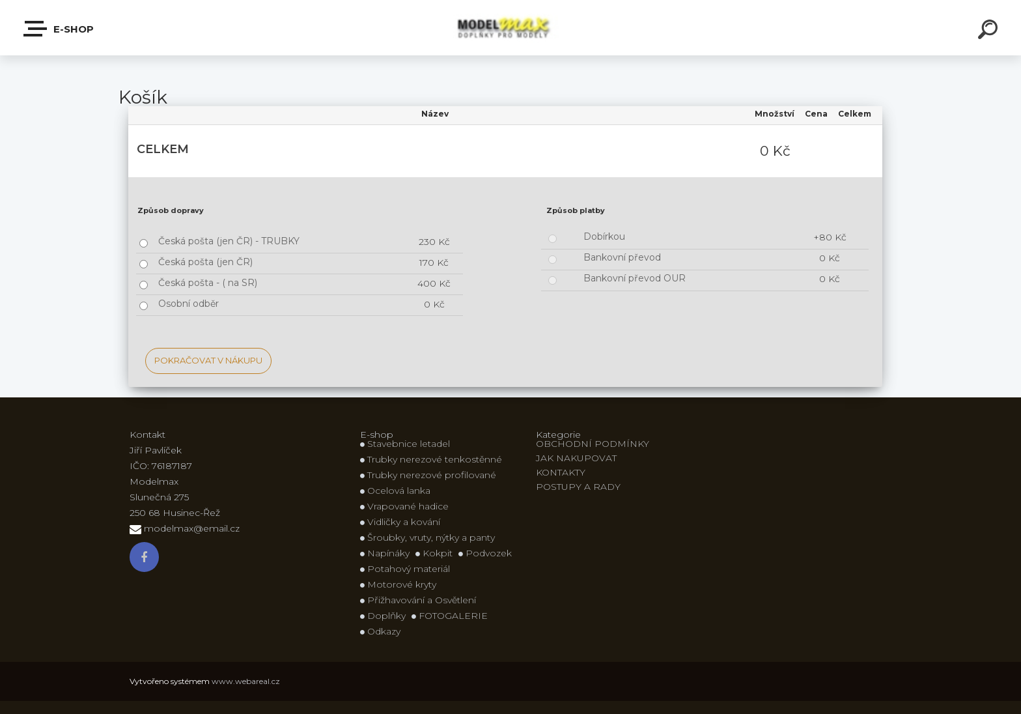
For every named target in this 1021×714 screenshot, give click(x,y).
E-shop (59, 28)
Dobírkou (604, 236)
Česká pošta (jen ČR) (205, 262)
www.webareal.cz (246, 681)
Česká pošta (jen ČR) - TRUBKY (229, 241)
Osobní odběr (188, 303)
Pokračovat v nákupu (208, 360)
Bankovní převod (622, 257)
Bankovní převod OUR (634, 278)
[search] (989, 31)
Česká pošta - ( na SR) (207, 283)
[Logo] (510, 28)
